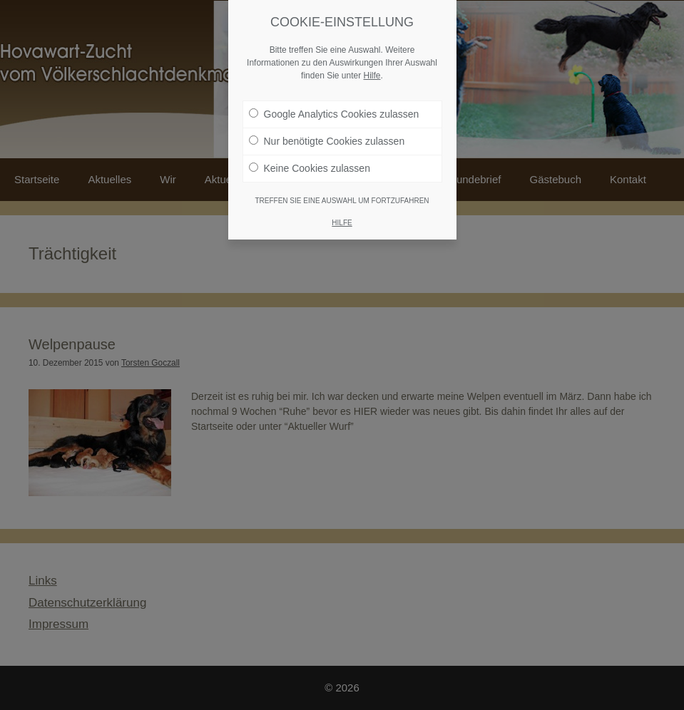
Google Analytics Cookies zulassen (334, 111)
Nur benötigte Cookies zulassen (327, 138)
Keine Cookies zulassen (309, 165)
